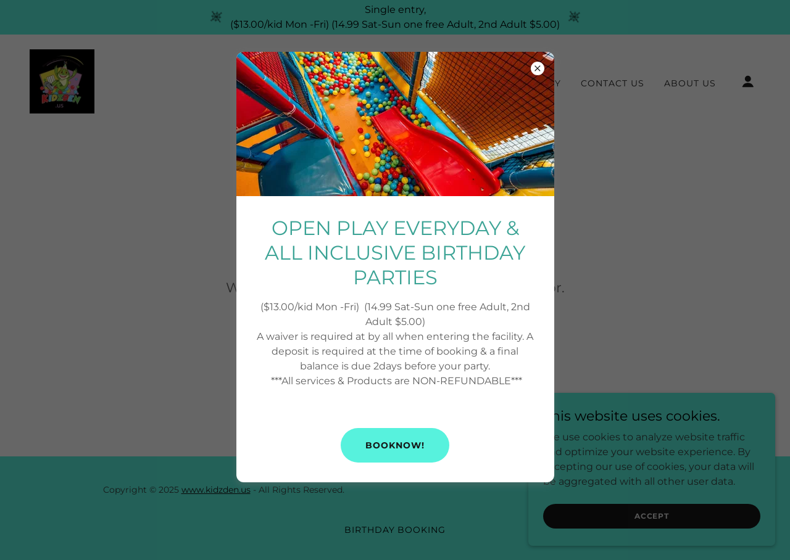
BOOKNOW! (395, 445)
